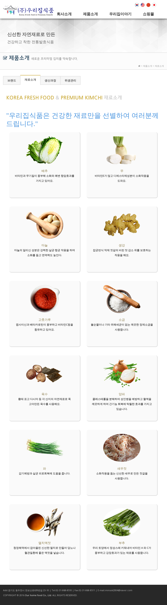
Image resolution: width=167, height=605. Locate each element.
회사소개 (64, 13)
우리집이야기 (120, 13)
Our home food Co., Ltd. (38, 595)
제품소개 (90, 13)
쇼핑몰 (148, 13)
